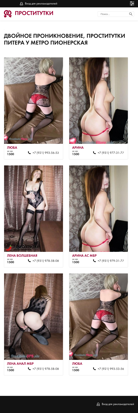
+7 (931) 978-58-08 (46, 261)
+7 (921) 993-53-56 (111, 369)
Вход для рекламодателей (41, 3)
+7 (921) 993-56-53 (46, 153)
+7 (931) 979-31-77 (111, 261)
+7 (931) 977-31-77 (111, 153)
